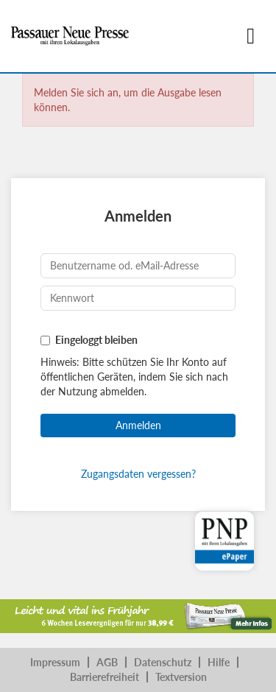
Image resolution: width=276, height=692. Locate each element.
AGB (107, 662)
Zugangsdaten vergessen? (138, 473)
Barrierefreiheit (104, 677)
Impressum (55, 662)
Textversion (181, 677)
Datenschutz (162, 662)
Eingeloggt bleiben (96, 339)
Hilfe (219, 662)
